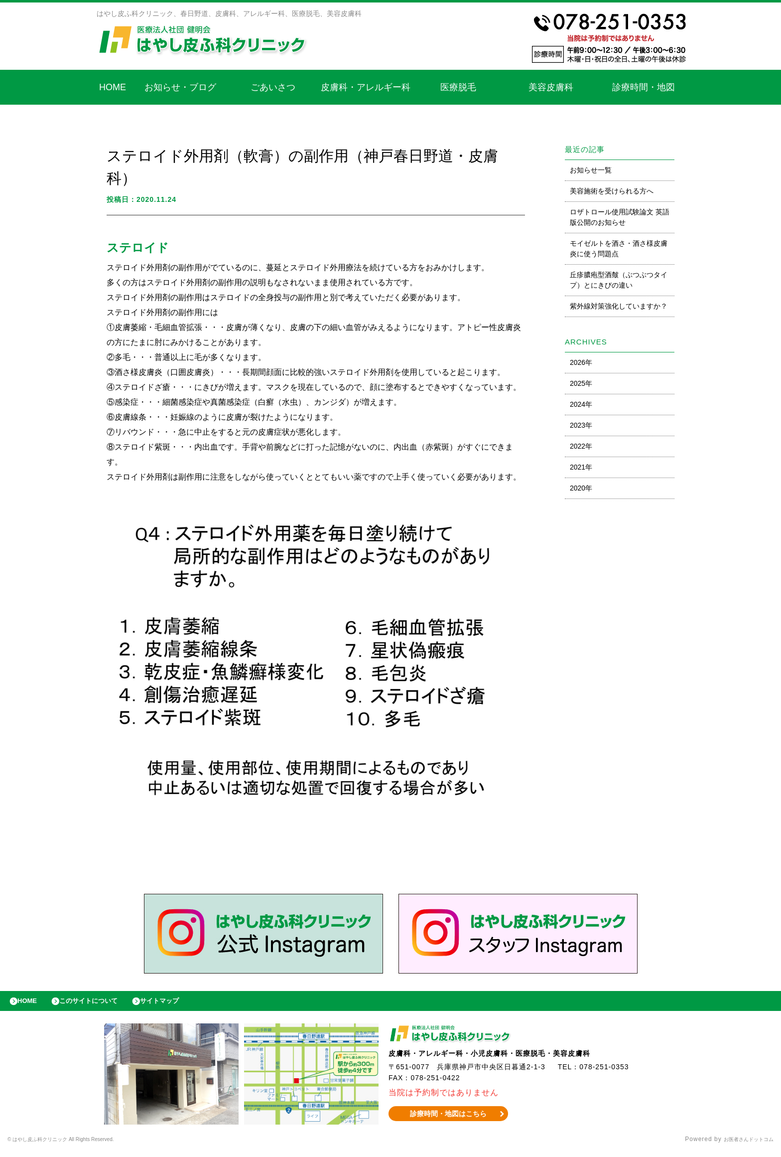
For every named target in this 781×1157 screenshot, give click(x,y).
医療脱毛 (458, 87)
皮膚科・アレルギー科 (365, 87)
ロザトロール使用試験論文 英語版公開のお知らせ (619, 217)
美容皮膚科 (550, 87)
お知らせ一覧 (591, 170)
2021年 (581, 467)
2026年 (581, 362)
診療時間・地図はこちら (448, 1119)
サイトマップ (182, 1003)
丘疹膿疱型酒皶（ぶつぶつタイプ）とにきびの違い (618, 280)
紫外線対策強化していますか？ (618, 306)
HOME (112, 87)
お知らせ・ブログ (180, 87)
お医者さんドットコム (741, 1144)
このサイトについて (101, 1003)
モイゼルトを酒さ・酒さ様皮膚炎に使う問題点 (618, 248)
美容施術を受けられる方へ (611, 191)
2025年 (581, 383)
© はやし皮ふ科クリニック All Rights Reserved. (79, 1144)
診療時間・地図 (643, 87)
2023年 (581, 425)
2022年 (581, 446)
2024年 (581, 404)
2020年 (581, 488)
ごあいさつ (273, 87)
